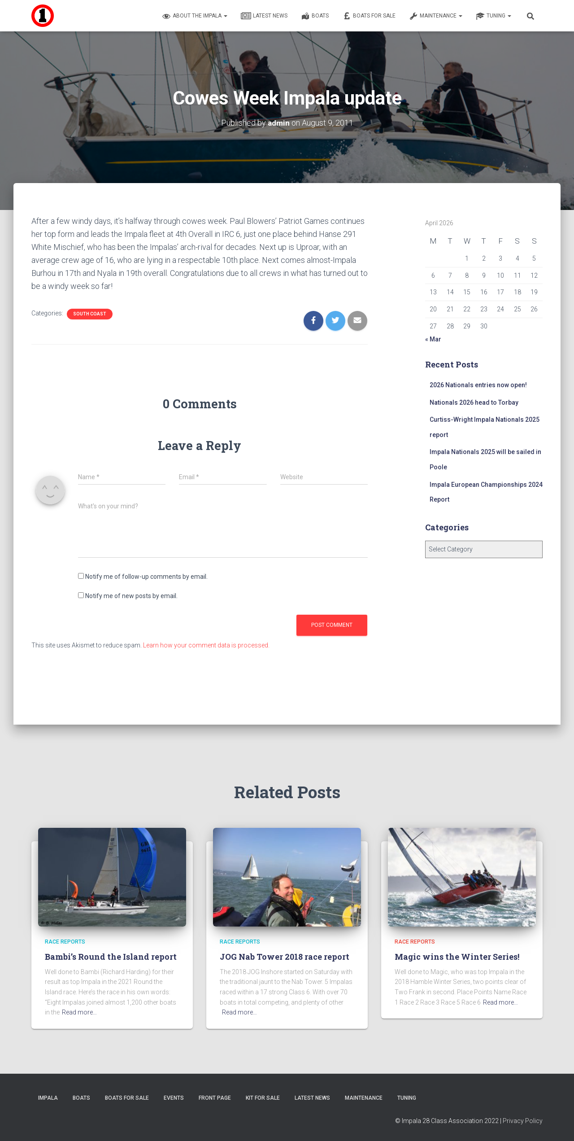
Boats (315, 16)
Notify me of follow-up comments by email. (146, 576)
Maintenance (435, 16)
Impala (48, 1098)
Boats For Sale (369, 16)
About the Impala (194, 16)
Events (174, 1098)
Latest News (264, 16)
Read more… (79, 1012)
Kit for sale (263, 1098)
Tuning (493, 16)
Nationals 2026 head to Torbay (474, 402)
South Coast (89, 313)
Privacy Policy (523, 1120)
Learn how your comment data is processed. (206, 645)
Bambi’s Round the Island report (111, 956)
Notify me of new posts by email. (131, 595)
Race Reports (65, 942)
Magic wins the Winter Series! (457, 956)
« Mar (433, 339)
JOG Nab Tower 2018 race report (284, 956)
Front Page (215, 1098)
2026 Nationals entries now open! (478, 385)
